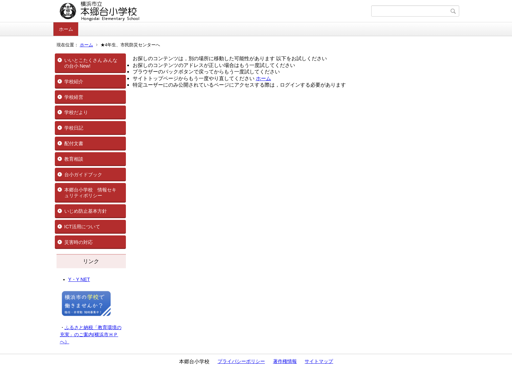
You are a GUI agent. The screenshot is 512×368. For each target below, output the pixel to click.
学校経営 (73, 97)
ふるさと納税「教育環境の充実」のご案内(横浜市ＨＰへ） (90, 334)
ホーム (66, 29)
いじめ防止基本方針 (85, 211)
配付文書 (73, 143)
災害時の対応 (78, 242)
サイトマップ (319, 361)
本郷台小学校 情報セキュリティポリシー (90, 192)
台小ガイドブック (83, 174)
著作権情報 (285, 361)
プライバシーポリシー (241, 361)
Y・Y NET (79, 279)
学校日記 (73, 128)
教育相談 (73, 159)
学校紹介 (73, 81)
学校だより (76, 112)
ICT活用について (82, 226)
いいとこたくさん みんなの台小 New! (91, 63)
